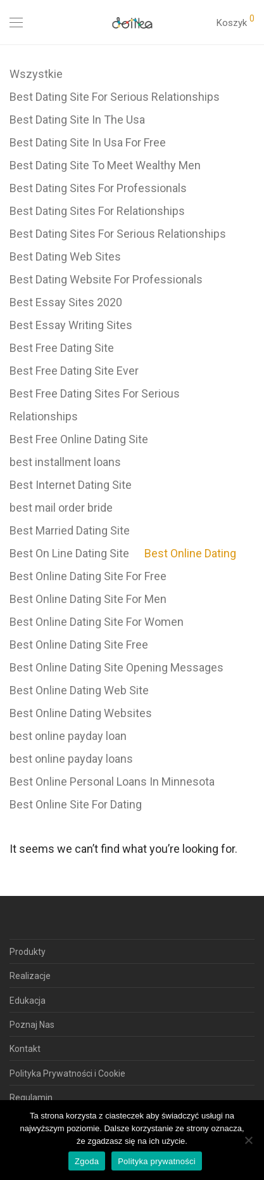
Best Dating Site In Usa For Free (87, 142)
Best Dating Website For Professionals (106, 279)
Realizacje (30, 976)
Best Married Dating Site (69, 530)
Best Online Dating (190, 553)
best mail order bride (61, 507)
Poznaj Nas (31, 1025)
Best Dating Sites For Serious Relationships (117, 233)
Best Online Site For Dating (75, 804)
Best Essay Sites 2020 (65, 302)
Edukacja (27, 1000)
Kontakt (25, 1049)
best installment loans (65, 462)
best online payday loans (71, 758)
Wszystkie (36, 74)
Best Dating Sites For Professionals (98, 188)
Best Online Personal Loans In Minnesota (112, 781)
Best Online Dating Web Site (79, 690)
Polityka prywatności (157, 1161)
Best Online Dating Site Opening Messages (116, 667)
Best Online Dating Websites (80, 713)
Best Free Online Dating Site (78, 439)
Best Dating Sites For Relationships (97, 210)
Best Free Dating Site (61, 347)
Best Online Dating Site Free (78, 644)
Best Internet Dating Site (70, 484)
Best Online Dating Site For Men (88, 599)
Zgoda (87, 1161)
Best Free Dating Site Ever (74, 370)
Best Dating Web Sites (65, 256)
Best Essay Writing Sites (70, 325)
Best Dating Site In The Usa (77, 119)
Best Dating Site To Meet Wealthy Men (105, 165)
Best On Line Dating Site (69, 553)
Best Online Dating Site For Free (88, 576)
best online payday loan (68, 735)
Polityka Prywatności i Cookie (67, 1073)
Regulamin (31, 1097)
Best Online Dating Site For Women (96, 621)
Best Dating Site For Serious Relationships (114, 96)
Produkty (27, 952)
